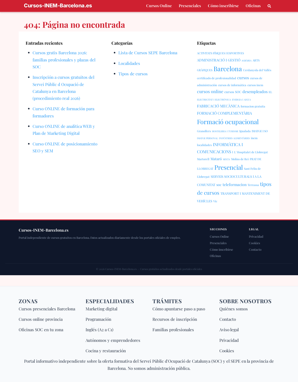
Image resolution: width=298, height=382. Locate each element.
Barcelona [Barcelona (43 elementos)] (228, 68)
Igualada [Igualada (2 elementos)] (245, 131)
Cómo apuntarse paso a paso (178, 308)
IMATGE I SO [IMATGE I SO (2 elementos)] (260, 131)
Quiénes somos (233, 308)
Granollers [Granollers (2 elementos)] (204, 131)
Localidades (129, 63)
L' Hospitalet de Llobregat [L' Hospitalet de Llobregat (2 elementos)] (251, 152)
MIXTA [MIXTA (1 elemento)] (226, 159)
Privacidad (256, 236)
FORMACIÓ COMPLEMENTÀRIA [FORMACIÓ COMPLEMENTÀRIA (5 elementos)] (224, 112)
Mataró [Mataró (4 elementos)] (216, 158)
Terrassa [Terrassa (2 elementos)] (253, 185)
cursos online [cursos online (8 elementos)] (210, 91)
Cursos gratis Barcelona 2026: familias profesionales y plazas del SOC (64, 59)
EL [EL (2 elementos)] (270, 92)
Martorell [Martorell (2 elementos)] (203, 159)
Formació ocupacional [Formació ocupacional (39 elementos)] (228, 121)
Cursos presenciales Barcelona (47, 308)
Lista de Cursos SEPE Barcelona (147, 52)
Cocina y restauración (106, 350)
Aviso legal (229, 329)
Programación (98, 319)
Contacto (255, 249)
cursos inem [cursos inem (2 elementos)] (255, 85)
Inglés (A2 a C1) (99, 329)
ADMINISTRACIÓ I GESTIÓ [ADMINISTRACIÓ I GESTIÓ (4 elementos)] (218, 60)
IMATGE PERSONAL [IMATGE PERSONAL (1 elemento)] (207, 138)
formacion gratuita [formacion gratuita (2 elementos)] (253, 106)
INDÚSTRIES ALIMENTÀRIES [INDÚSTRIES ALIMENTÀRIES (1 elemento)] (234, 138)
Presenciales (190, 5)
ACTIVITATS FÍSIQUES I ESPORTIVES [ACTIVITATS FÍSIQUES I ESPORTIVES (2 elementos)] (220, 53)
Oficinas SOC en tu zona (41, 329)
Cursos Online (159, 5)
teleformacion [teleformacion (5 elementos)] (235, 184)
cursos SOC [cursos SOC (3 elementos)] (232, 92)
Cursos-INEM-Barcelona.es (58, 6)
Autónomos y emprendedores (113, 340)
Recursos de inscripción (174, 319)
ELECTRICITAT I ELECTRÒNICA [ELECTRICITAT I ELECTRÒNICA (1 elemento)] (214, 99)
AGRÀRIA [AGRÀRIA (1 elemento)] (247, 60)
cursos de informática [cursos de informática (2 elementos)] (232, 85)
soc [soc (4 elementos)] (219, 184)
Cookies (254, 243)
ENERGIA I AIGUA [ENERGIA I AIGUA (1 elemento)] (241, 99)
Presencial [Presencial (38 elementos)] (228, 167)
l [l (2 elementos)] (232, 152)
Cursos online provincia (41, 319)
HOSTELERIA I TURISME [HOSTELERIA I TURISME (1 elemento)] (225, 131)
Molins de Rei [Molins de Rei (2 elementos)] (240, 159)
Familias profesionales (173, 329)
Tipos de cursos (133, 73)
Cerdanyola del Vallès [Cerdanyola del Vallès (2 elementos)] (257, 70)
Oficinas (253, 5)
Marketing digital (101, 308)
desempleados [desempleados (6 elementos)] (255, 91)
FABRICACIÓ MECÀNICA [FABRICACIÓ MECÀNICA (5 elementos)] (218, 105)
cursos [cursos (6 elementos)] (243, 77)
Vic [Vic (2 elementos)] (215, 201)
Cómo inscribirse (223, 5)
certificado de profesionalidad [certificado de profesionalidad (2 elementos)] (216, 78)
